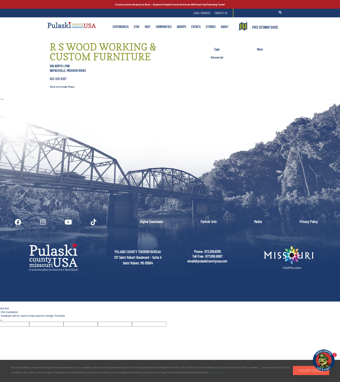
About (225, 27)
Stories (211, 27)
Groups (181, 27)
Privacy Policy (308, 221)
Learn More (216, 372)
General (217, 57)
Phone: (198, 251)
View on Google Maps (62, 86)
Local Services (201, 13)
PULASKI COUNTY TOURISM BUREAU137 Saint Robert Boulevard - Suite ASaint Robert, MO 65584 (137, 257)
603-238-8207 (58, 79)
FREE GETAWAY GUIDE (265, 27)
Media (258, 221)
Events (196, 27)
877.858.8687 (213, 256)
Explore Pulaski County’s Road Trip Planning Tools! (170, 4)
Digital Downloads (151, 221)
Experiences (121, 27)
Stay (136, 27)
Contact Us (221, 13)
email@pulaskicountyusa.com (207, 261)
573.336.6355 (212, 251)
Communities (164, 27)
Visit (147, 27)
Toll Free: (198, 256)
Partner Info (208, 221)
